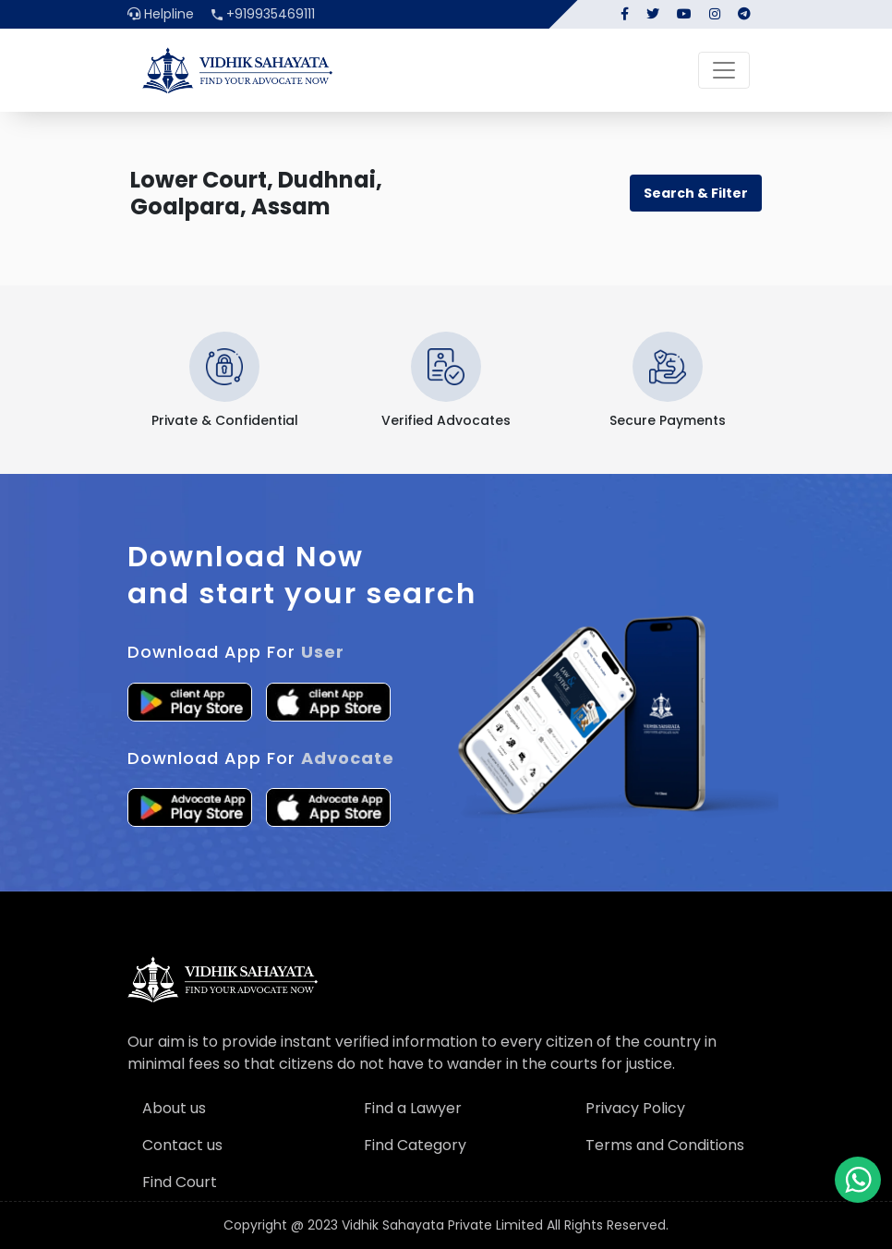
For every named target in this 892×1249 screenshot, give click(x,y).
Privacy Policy (635, 1108)
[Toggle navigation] (724, 70)
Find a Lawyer (413, 1108)
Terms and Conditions (664, 1145)
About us (174, 1108)
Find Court (179, 1182)
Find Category (415, 1145)
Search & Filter (696, 193)
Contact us (182, 1145)
